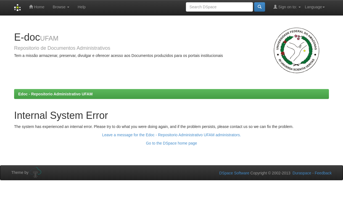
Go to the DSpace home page (171, 143)
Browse (61, 7)
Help (82, 7)
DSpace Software (234, 173)
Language (315, 7)
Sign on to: (287, 6)
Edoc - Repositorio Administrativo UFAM (55, 94)
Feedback (323, 173)
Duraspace (301, 173)
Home (36, 6)
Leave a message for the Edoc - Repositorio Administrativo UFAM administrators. (171, 135)
